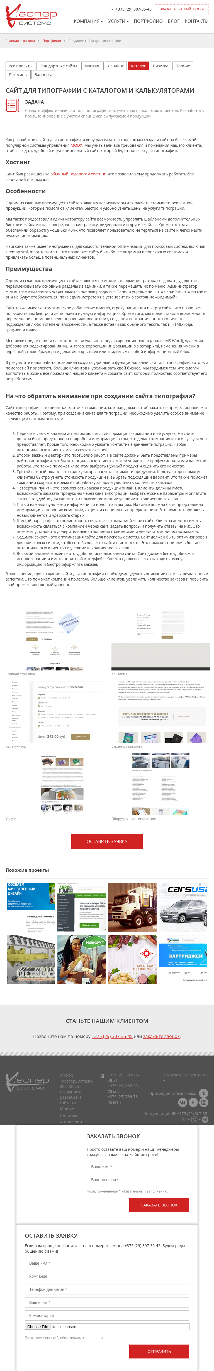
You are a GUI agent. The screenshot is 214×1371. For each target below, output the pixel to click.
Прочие (183, 65)
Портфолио (148, 21)
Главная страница (20, 40)
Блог (173, 21)
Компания (88, 21)
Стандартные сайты (58, 65)
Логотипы (18, 74)
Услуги (118, 21)
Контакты (196, 21)
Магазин (92, 65)
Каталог (138, 65)
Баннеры (43, 74)
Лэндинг (116, 65)
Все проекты (20, 65)
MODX (76, 145)
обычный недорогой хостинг (78, 174)
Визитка (160, 65)
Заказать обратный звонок (182, 9)
